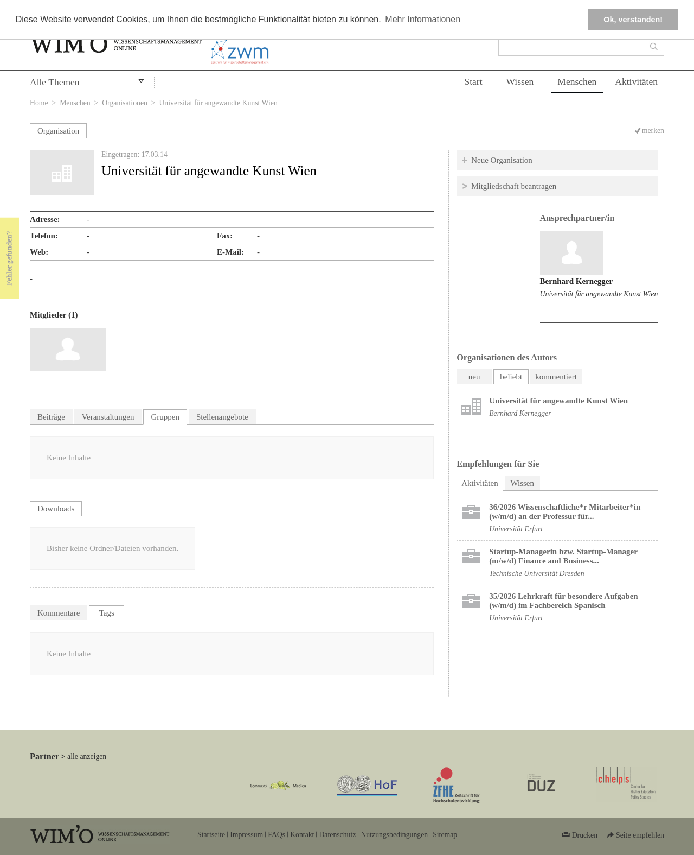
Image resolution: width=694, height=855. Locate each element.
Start (473, 81)
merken (653, 130)
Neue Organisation (501, 160)
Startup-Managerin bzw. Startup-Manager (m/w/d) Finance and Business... (563, 556)
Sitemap (445, 835)
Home (39, 103)
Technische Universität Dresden (536, 573)
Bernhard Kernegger (576, 281)
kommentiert (556, 376)
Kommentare (58, 613)
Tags (106, 613)
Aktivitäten (636, 81)
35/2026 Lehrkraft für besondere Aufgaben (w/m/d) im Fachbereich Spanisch (563, 601)
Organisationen (124, 103)
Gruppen (165, 417)
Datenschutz (337, 835)
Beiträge (51, 417)
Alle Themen (55, 82)
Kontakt (302, 835)
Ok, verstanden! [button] (633, 19)
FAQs (276, 835)
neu (474, 376)
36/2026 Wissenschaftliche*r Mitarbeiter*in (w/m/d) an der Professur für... (564, 512)
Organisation (58, 130)
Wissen (520, 81)
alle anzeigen (86, 756)
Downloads (55, 508)
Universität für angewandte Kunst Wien (599, 294)
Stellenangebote (222, 417)
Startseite (211, 835)
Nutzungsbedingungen (394, 835)
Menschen (576, 81)
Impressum (246, 835)
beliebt (511, 376)
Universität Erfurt (516, 529)
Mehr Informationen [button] (422, 19)
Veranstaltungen (108, 417)
